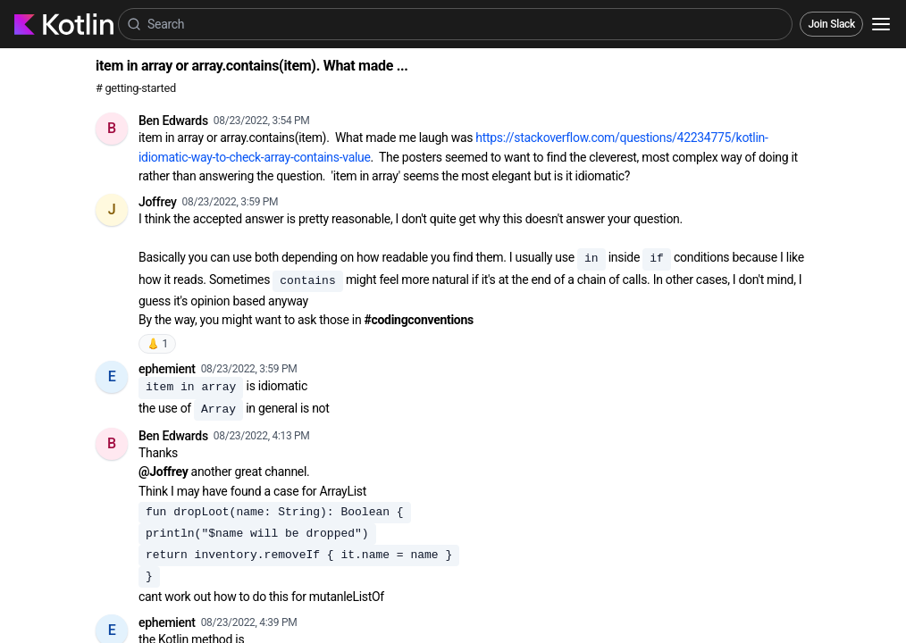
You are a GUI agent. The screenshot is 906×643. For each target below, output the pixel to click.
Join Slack (831, 24)
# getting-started (136, 88)
